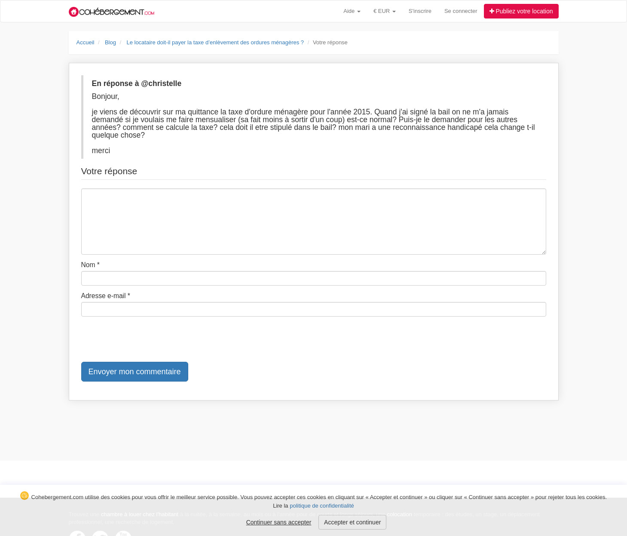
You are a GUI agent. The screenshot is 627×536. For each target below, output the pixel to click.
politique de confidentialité (322, 505)
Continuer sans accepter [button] (279, 522)
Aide (352, 11)
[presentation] (146, 340)
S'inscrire (420, 11)
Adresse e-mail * (105, 295)
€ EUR (384, 11)
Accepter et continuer (352, 522)
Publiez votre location (521, 11)
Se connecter (460, 11)
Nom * (90, 264)
